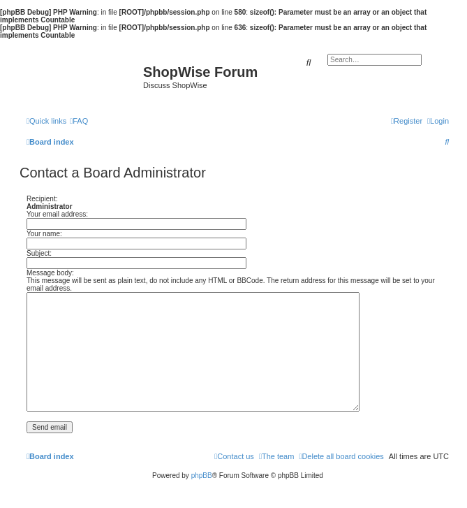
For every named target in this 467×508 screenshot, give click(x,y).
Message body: (50, 273)
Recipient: (42, 199)
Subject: (39, 253)
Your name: (44, 234)
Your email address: (57, 214)
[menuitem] (79, 121)
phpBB (201, 475)
